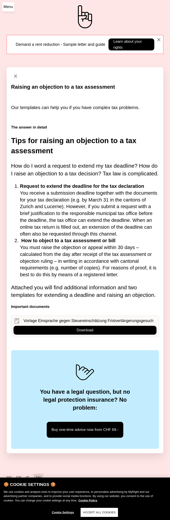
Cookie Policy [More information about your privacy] (87, 502)
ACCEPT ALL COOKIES (99, 514)
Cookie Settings (63, 514)
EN (38, 478)
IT (27, 478)
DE (9, 478)
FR (18, 478)
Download (85, 330)
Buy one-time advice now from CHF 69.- (85, 430)
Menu (8, 7)
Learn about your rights (127, 44)
